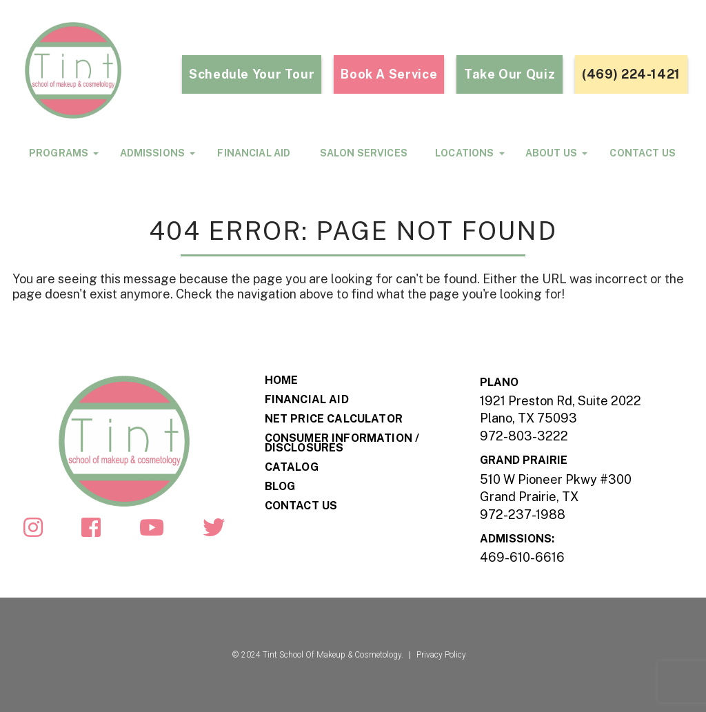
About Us (551, 152)
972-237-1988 (522, 514)
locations (464, 152)
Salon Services (363, 153)
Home (282, 380)
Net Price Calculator (334, 419)
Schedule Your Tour (251, 74)
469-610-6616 (522, 557)
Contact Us (642, 153)
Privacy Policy (441, 655)
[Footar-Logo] (124, 440)
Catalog (292, 467)
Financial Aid (253, 153)
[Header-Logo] (94, 70)
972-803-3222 (524, 436)
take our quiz (509, 74)
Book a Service (389, 74)
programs (58, 152)
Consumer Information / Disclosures (342, 443)
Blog (280, 486)
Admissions (152, 152)
